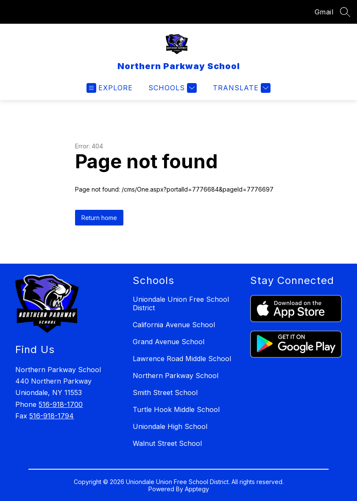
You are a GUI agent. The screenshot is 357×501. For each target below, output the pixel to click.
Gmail (324, 12)
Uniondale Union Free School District (181, 303)
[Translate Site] (241, 88)
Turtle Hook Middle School (176, 409)
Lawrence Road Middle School (182, 358)
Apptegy (197, 489)
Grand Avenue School (168, 341)
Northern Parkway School (175, 375)
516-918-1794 (51, 416)
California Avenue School (174, 324)
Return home (99, 217)
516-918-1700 (61, 404)
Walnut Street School (167, 443)
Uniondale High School (170, 426)
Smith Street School (165, 392)
